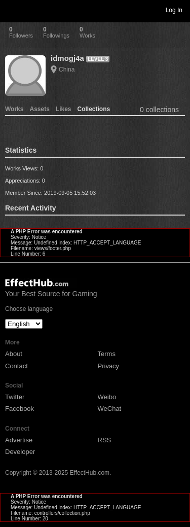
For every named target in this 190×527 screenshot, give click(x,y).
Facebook (19, 408)
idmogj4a (67, 58)
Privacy (109, 366)
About (13, 354)
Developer (20, 451)
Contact (16, 366)
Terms (107, 354)
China (66, 69)
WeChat (110, 408)
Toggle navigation (12, 9)
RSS (104, 440)
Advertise (18, 440)
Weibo (107, 397)
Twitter (14, 397)
